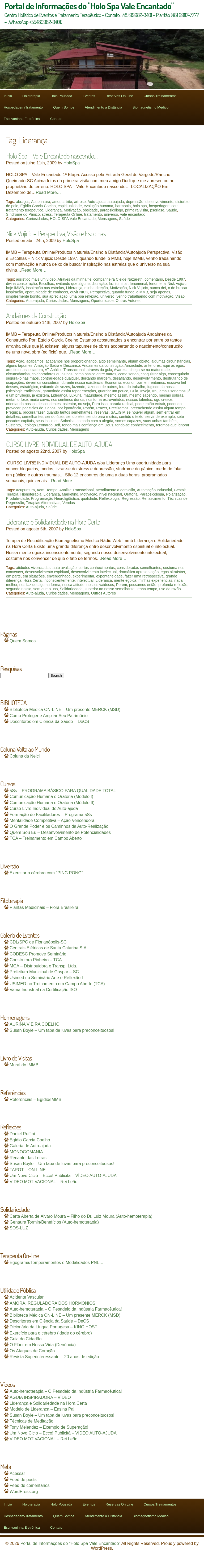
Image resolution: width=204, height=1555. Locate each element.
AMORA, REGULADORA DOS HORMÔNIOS (52, 1303)
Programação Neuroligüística (55, 498)
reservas (101, 412)
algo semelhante (112, 361)
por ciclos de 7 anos (39, 408)
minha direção (96, 288)
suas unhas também (160, 421)
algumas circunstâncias (170, 361)
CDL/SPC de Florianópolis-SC (38, 942)
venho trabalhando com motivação (144, 296)
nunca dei (158, 288)
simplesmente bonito (23, 296)
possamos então (142, 585)
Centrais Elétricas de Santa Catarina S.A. (48, 948)
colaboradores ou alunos (52, 374)
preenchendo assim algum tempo (157, 408)
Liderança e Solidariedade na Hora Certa (53, 521)
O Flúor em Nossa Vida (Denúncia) (43, 1344)
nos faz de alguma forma (39, 585)
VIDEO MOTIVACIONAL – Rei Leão (43, 1181)
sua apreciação (54, 296)
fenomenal (138, 283)
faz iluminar (118, 283)
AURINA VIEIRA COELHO (35, 1024)
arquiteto (13, 370)
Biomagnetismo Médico (150, 107)
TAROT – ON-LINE (27, 1169)
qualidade (89, 498)
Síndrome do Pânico (23, 214)
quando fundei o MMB (130, 292)
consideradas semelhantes (139, 568)
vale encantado (132, 214)
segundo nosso (18, 589)
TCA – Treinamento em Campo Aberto (46, 838)
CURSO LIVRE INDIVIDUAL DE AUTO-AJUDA (59, 443)
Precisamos (118, 408)
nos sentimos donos (67, 399)
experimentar (83, 576)
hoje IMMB (15, 288)
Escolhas (46, 283)
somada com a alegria (94, 421)
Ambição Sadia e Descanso (57, 365)
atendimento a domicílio (115, 490)
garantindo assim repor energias (69, 391)
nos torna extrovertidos (105, 399)
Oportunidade (102, 300)
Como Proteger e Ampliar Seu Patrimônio (48, 715)
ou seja (84, 404)
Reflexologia (109, 498)
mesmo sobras (171, 395)
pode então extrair (150, 404)
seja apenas (160, 292)
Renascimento (153, 498)
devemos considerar (42, 382)
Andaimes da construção (102, 365)
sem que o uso (45, 589)
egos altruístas (173, 572)
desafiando (122, 378)
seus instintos (47, 421)
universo (111, 214)
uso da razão (170, 589)
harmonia (123, 206)
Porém (88, 408)
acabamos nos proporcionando (71, 361)
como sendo (128, 374)
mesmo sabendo (143, 395)
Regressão (131, 498)
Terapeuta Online (68, 214)
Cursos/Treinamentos (160, 96)
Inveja (145, 391)
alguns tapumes (19, 365)
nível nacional (110, 494)
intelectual (85, 580)
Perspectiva (100, 292)
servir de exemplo (160, 416)
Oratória (131, 494)
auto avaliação (64, 568)
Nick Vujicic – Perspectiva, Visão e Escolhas (56, 233)
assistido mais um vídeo (36, 279)
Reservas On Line (119, 96)
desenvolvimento (159, 201)
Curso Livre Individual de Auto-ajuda (44, 808)
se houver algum (140, 412)
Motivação (72, 210)
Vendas (68, 503)
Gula (134, 391)
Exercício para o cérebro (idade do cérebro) (51, 1333)
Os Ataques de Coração (32, 1351)
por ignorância (69, 408)
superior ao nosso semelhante (110, 589)
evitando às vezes (55, 387)
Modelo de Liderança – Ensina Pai (42, 1409)
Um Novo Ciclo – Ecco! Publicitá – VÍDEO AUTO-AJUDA (63, 1175)
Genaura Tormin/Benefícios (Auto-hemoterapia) (54, 1222)
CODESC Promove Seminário (38, 954)
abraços (22, 201)
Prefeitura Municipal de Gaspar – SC (44, 972)
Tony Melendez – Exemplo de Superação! (49, 1427)
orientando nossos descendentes (33, 404)
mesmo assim (115, 395)
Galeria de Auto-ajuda (30, 1146)
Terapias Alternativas (43, 503)
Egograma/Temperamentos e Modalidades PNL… (56, 1262)
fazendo (78, 387)
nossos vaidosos (100, 585)
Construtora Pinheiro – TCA (36, 960)
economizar (132, 382)
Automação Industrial (154, 490)
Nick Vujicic (138, 288)
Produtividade (17, 498)
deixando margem (96, 378)
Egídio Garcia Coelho (38, 206)
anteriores (152, 365)
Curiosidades (37, 219)
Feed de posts (23, 1479)
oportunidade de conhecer (46, 292)
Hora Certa (32, 580)
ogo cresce (163, 399)
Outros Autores (128, 300)
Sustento (13, 425)
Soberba (68, 421)
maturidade (93, 395)
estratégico (29, 387)
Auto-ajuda (96, 201)
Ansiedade (133, 365)
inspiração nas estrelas (45, 288)
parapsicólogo (111, 210)
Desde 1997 (175, 279)
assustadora (33, 370)
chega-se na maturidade (150, 370)
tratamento (93, 214)
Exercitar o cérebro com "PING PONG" (46, 873)
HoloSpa (71, 163)
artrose (80, 201)
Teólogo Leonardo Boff (41, 425)
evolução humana (98, 206)
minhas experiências (155, 580)
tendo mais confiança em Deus (87, 425)
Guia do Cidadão (25, 1339)
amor (56, 201)
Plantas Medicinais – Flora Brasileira (44, 907)
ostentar (69, 404)
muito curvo (39, 399)
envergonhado (59, 576)
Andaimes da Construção (36, 315)
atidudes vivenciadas (33, 568)
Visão (180, 296)
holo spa (140, 206)
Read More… (48, 192)
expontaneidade (109, 576)
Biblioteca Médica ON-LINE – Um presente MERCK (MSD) (65, 709)
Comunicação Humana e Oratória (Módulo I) (51, 796)
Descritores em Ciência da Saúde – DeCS (49, 721)
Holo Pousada (61, 96)
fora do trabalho (132, 387)
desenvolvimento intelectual (94, 572)
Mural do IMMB (24, 1065)
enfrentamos (154, 382)
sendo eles (75, 416)
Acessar (17, 1473)
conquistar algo (153, 374)
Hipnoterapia (30, 494)
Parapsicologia (152, 494)
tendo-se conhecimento (134, 425)
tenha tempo (147, 589)
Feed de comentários (29, 1485)
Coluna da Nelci (25, 756)
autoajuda (116, 201)
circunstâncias (18, 374)
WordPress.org (24, 1491)
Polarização (175, 494)
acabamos (35, 361)
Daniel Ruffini (22, 1134)
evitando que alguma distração (81, 283)
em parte (13, 576)
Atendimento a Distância (103, 107)
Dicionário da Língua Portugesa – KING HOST (53, 1327)
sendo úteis (55, 416)
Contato (56, 119)
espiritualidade (70, 206)
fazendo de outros (102, 387)
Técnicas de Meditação (31, 1421)
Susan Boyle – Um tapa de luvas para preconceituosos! (62, 1030)
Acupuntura (40, 201)
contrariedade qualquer (60, 378)
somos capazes (128, 421)
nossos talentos (139, 399)
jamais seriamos (172, 391)
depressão (134, 201)
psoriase (157, 210)
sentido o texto (131, 416)
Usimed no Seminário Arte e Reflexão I (46, 977)
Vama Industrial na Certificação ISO (43, 989)
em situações (34, 576)
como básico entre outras (95, 374)
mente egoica (125, 580)
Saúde (171, 210)
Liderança (53, 210)
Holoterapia (31, 96)
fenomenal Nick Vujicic (167, 283)
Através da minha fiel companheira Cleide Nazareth (100, 279)
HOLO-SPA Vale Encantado (73, 219)
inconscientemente (59, 580)
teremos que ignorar (172, 425)
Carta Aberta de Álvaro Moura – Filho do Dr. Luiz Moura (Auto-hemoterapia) (81, 1216)
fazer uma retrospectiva (144, 576)
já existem (40, 395)
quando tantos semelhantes (69, 412)
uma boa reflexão (84, 296)
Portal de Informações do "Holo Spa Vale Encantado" (70, 1543)
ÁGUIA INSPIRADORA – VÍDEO (40, 1397)
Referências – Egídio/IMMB (35, 1099)
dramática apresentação (139, 572)
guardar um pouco (113, 391)
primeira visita (136, 210)
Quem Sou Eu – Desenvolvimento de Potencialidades (60, 832)
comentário (153, 279)
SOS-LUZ (19, 1228)
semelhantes (32, 416)
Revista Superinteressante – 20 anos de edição (54, 1356)
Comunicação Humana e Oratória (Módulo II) (52, 802)
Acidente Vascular (27, 1297)
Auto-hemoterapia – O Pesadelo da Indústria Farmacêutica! (66, 1309)
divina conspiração (21, 283)
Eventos (89, 96)
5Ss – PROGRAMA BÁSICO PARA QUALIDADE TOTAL (63, 790)
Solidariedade (71, 589)
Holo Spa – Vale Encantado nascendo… (51, 155)
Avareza (121, 370)
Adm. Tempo (47, 490)
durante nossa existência (82, 382)
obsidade (90, 210)
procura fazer (34, 412)
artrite (67, 201)
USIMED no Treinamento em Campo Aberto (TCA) (57, 984)
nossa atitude (73, 585)
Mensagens (107, 219)
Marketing (70, 494)
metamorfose (17, 399)
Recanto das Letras (28, 1157)
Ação (20, 361)
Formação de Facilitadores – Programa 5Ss (51, 814)
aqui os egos (173, 365)
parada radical (121, 404)
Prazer (101, 408)
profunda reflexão (172, 585)
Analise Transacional (76, 490)
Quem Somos (63, 107)
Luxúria (75, 395)
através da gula (99, 370)
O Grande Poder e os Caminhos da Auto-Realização (59, 826)
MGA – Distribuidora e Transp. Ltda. (43, 966)
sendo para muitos (102, 416)
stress (47, 214)
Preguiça (13, 412)
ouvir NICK (79, 292)
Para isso (100, 404)
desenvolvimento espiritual (47, 572)
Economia (113, 382)
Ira (154, 391)
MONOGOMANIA (26, 1152)
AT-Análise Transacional (64, 370)
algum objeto (138, 361)
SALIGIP (118, 412)
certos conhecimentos (97, 568)
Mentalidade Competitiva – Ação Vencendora (52, 820)
